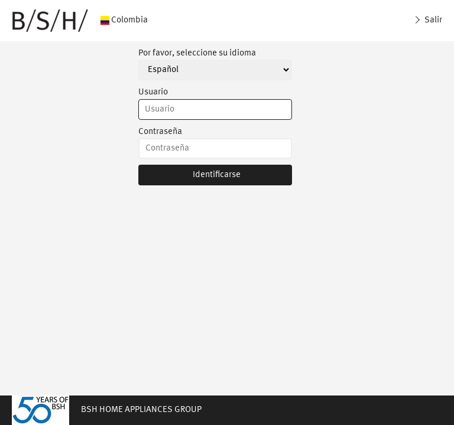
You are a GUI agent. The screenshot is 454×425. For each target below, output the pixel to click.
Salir (432, 20)
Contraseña (160, 132)
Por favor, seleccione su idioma (197, 53)
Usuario (153, 92)
